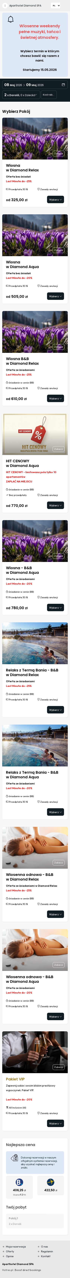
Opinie (10, 1256)
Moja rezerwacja (16, 1246)
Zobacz (58, 153)
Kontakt (45, 1256)
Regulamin (47, 1251)
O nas (44, 1246)
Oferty (10, 1251)
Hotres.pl (7, 1270)
